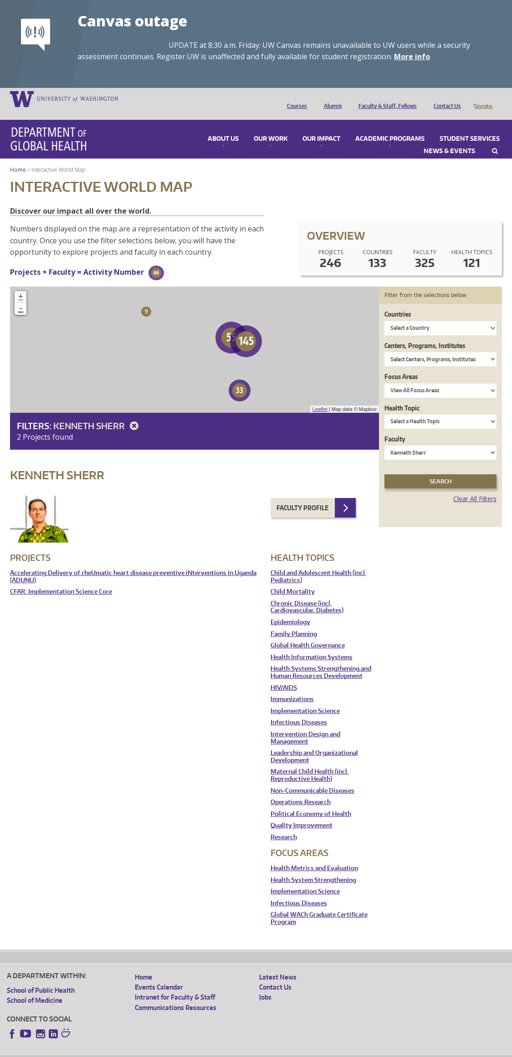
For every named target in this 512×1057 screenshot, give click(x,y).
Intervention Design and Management (305, 725)
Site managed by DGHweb (219, 1049)
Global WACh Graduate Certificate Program (319, 905)
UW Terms (164, 1049)
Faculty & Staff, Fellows (385, 98)
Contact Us (445, 98)
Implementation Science (305, 698)
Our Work (270, 126)
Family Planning (294, 621)
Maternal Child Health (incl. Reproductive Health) (309, 762)
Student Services (470, 126)
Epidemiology (290, 609)
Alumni (330, 98)
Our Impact (321, 126)
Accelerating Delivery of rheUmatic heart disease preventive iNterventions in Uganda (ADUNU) (133, 564)
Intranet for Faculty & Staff (175, 984)
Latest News (278, 964)
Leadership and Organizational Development (314, 744)
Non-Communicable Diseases (312, 778)
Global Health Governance (308, 632)
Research (284, 824)
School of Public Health (41, 977)
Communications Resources (175, 995)
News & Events (449, 138)
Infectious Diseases (299, 709)
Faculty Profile (302, 495)
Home (18, 157)
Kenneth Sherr (97, 413)
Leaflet (320, 396)
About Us (223, 126)
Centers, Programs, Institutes (424, 333)
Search (495, 138)
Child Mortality (293, 578)
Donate (483, 98)
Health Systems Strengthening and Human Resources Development (321, 659)
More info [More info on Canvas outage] (412, 56)
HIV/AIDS (284, 675)
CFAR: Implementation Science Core (61, 578)
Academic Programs (390, 126)
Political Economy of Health (311, 801)
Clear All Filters (475, 486)
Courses (295, 98)
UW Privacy (127, 1049)
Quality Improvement (302, 812)
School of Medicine (34, 987)
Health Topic (402, 395)
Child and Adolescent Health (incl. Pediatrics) (318, 564)
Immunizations (292, 686)
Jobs (265, 984)
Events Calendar (159, 974)
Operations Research (301, 789)
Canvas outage (132, 21)
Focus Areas (401, 364)
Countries (397, 301)
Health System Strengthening (313, 867)
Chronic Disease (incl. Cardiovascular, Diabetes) (307, 594)
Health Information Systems (312, 644)
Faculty (394, 426)
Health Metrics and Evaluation (314, 855)
